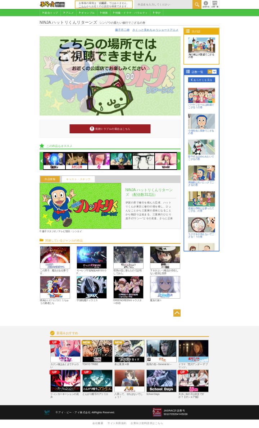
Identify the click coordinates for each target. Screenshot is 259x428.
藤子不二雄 (122, 29)
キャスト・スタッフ (78, 179)
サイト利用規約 (117, 423)
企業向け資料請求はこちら (147, 423)
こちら (82, 6)
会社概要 (97, 423)
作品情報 (50, 179)
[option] (54, 161)
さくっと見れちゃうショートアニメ (155, 29)
